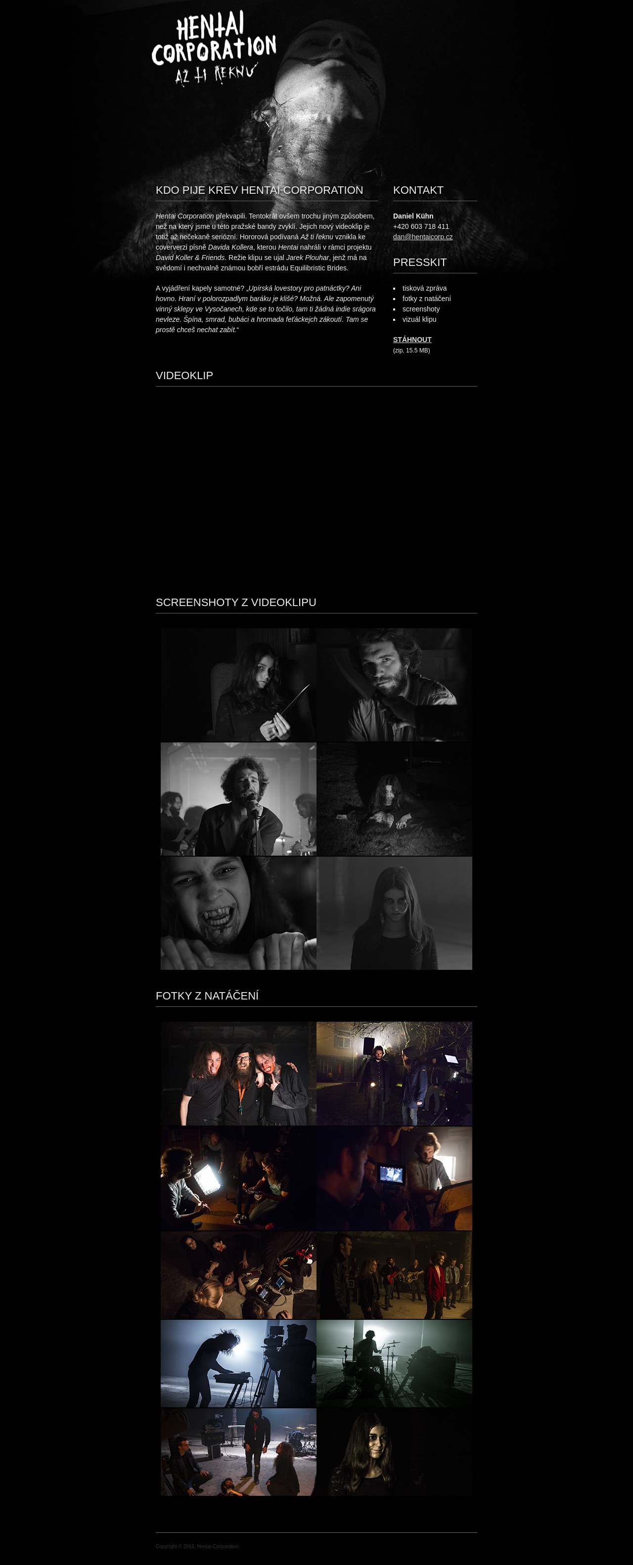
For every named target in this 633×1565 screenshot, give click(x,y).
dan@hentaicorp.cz (423, 237)
